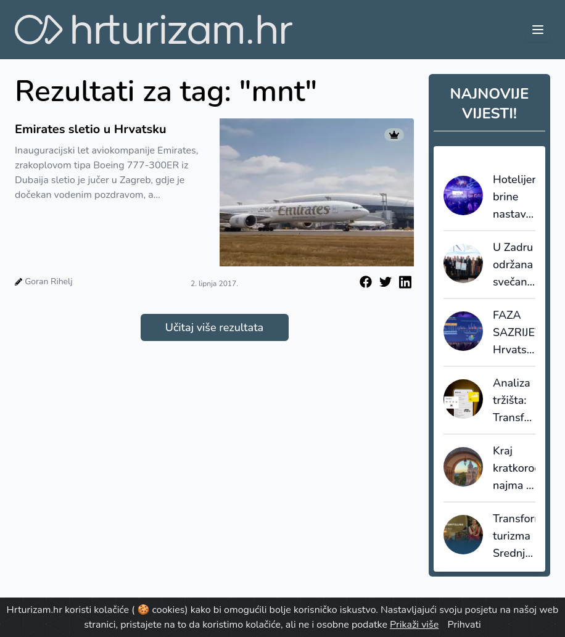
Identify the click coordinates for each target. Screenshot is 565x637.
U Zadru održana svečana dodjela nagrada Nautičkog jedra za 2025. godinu (514, 265)
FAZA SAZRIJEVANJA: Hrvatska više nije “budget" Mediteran (514, 333)
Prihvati (463, 624)
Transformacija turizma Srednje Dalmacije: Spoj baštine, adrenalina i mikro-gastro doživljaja (514, 536)
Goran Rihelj (48, 281)
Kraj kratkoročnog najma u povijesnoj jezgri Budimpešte (514, 468)
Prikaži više (414, 624)
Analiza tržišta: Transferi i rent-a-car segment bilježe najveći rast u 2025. (514, 401)
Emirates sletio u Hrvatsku (91, 129)
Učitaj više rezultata (214, 327)
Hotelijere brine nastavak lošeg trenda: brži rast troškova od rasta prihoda (514, 197)
